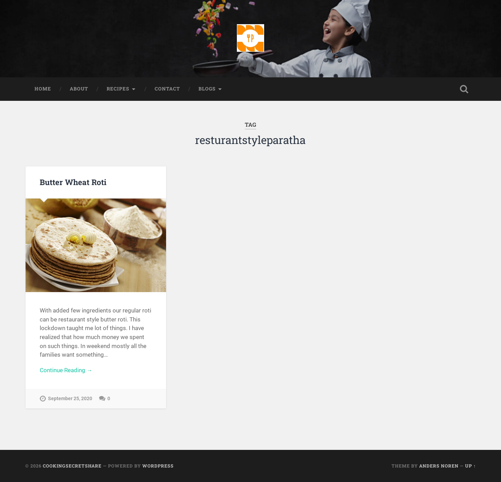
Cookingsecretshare (72, 466)
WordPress (158, 466)
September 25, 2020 (70, 399)
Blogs (207, 89)
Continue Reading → (66, 370)
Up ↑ (470, 466)
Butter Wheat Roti (73, 182)
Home (43, 89)
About (79, 89)
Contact (167, 89)
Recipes (118, 89)
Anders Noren (439, 466)
